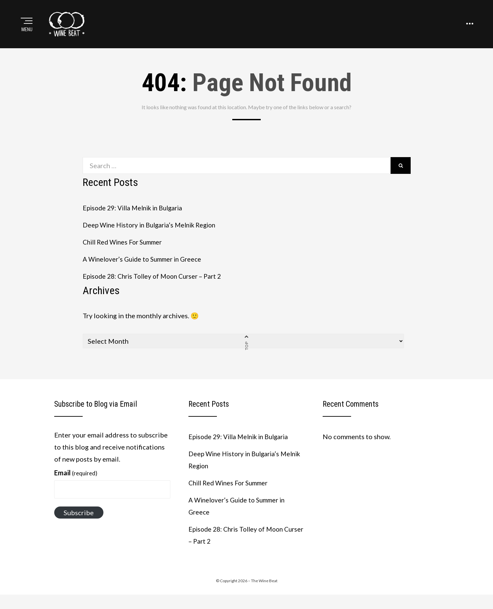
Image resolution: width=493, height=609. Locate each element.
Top (246, 356)
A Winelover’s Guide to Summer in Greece (146, 269)
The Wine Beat (264, 591)
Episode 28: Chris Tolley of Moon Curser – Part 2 (156, 286)
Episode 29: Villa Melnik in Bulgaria (136, 218)
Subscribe (79, 523)
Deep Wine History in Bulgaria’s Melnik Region (153, 235)
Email (75, 483)
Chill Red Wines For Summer (125, 252)
